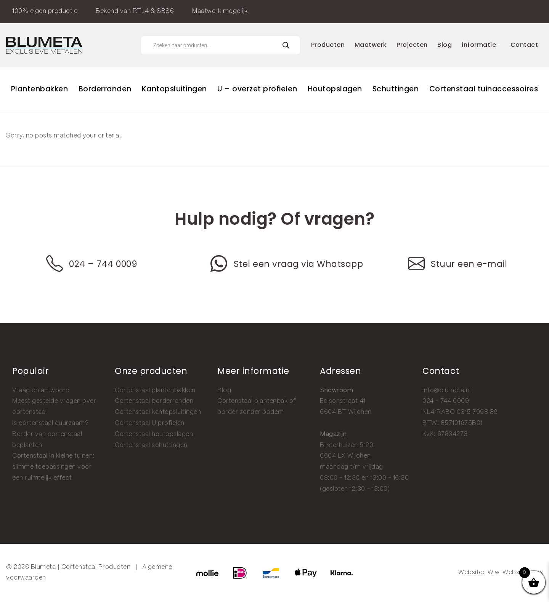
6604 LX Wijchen (345, 456)
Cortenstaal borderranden (154, 401)
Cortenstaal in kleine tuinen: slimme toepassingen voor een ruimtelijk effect (53, 467)
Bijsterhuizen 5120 (346, 445)
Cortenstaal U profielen (150, 423)
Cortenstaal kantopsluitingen (158, 412)
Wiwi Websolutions (515, 572)
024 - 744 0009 (445, 401)
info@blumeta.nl (446, 390)
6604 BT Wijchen (346, 412)
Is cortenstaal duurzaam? (50, 423)
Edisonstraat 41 (343, 401)
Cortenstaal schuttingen (151, 445)
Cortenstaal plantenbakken (155, 390)
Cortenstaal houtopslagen (154, 434)
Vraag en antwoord (41, 390)
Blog (224, 390)
